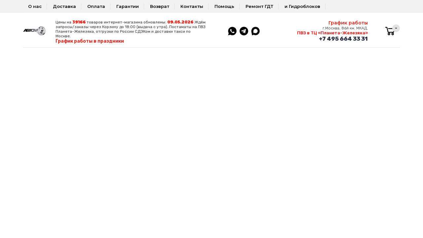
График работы (348, 23)
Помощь (224, 6)
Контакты (191, 6)
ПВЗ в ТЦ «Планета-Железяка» (332, 32)
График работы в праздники (90, 41)
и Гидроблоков (302, 6)
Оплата (96, 6)
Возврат (159, 6)
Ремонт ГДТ (259, 6)
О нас (35, 6)
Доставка (64, 6)
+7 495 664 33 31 (343, 38)
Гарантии (127, 6)
